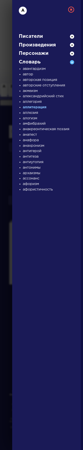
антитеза (31, 156)
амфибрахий (34, 123)
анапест (30, 134)
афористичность (38, 189)
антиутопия (33, 162)
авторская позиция (40, 80)
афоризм (31, 184)
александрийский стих (43, 96)
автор (28, 74)
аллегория (32, 101)
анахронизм (33, 145)
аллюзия (30, 112)
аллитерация (34, 107)
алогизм (30, 118)
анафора (31, 140)
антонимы (32, 167)
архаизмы (31, 173)
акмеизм (30, 91)
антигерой (32, 151)
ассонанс (31, 178)
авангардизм (34, 69)
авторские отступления (44, 85)
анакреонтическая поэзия (46, 129)
